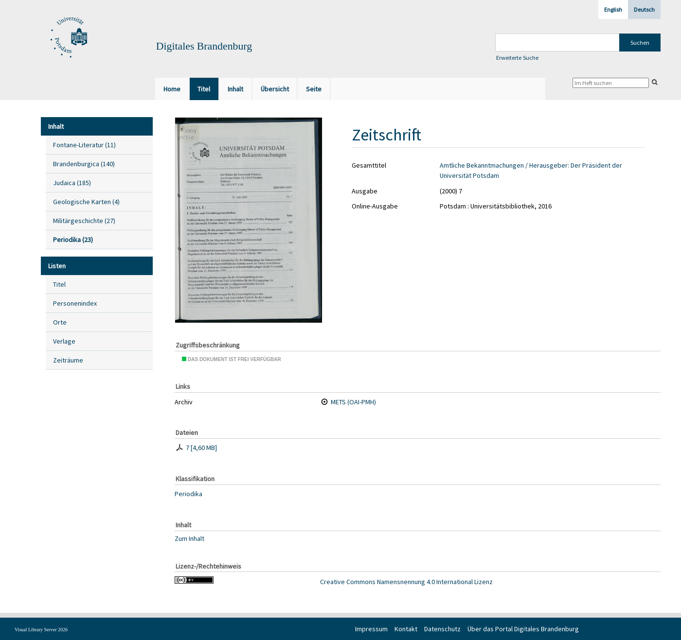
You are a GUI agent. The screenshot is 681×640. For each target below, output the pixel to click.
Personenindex (75, 303)
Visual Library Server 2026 (41, 629)
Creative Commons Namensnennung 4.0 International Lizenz (406, 581)
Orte (60, 322)
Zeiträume (68, 360)
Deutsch (644, 9)
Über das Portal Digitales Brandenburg (523, 628)
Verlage (64, 341)
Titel (59, 284)
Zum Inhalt (189, 538)
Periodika (188, 493)
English (613, 9)
